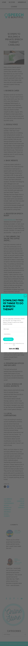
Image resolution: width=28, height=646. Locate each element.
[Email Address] (14, 334)
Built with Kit (14, 348)
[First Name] (14, 329)
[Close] (25, 295)
